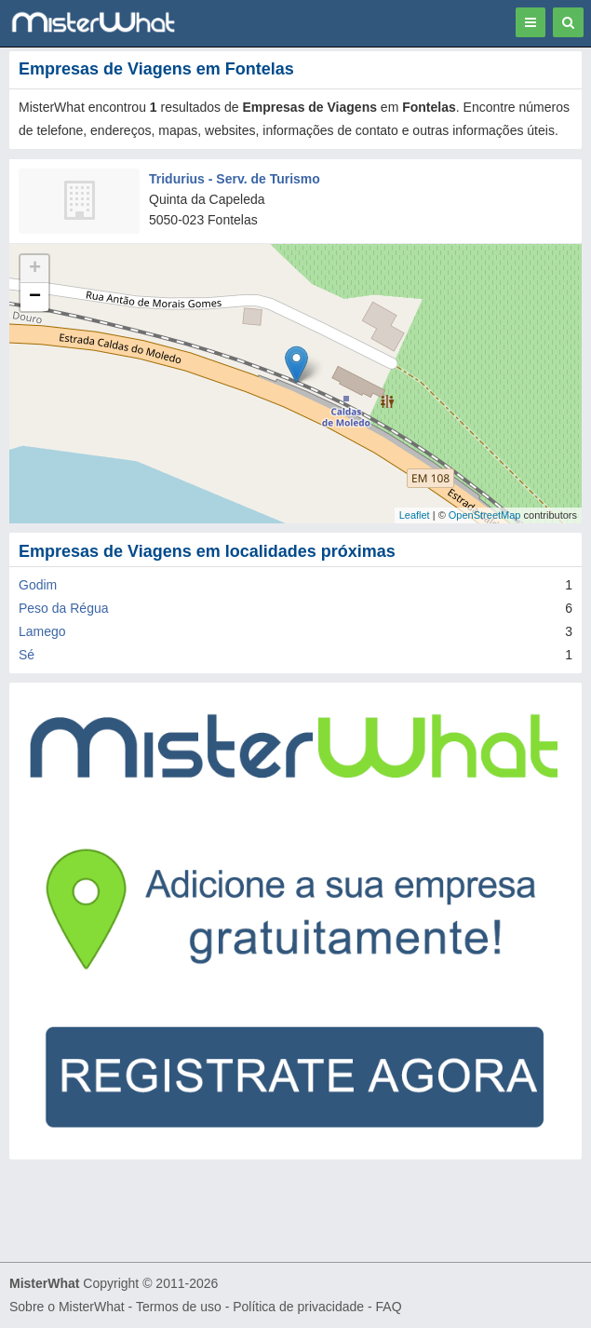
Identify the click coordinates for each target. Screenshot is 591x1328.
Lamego (42, 631)
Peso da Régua (64, 608)
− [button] (35, 297)
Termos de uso (179, 1306)
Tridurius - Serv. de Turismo (234, 178)
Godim (38, 584)
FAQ (389, 1306)
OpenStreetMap (485, 515)
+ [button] (35, 269)
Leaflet (414, 515)
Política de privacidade (298, 1306)
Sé (26, 654)
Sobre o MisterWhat (67, 1306)
